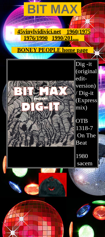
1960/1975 (79, 31)
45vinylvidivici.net (39, 31)
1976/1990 (36, 38)
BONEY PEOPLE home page (52, 50)
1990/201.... (65, 38)
